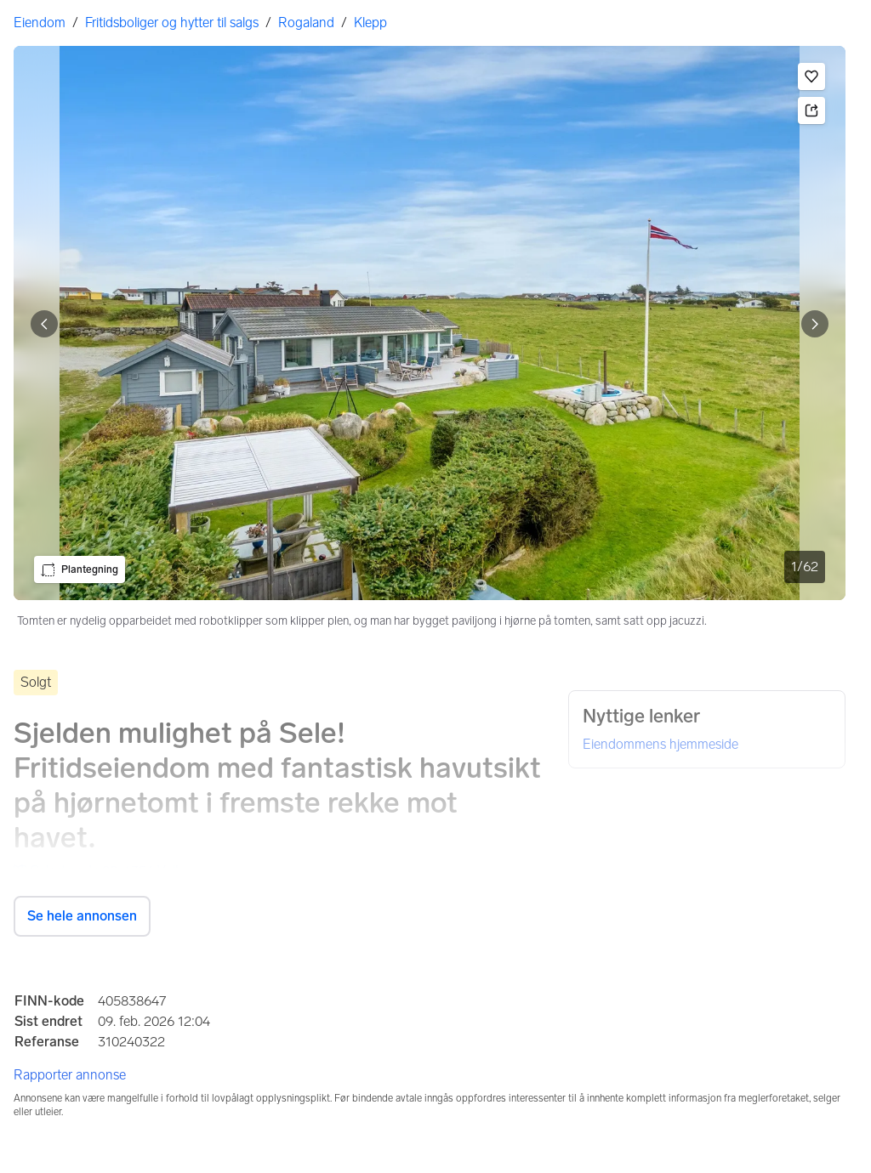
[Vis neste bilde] (814, 323)
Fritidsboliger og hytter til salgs (172, 22)
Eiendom (39, 22)
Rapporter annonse (70, 1075)
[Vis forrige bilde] (44, 323)
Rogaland (306, 22)
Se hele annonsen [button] (82, 916)
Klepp (370, 22)
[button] (811, 76)
